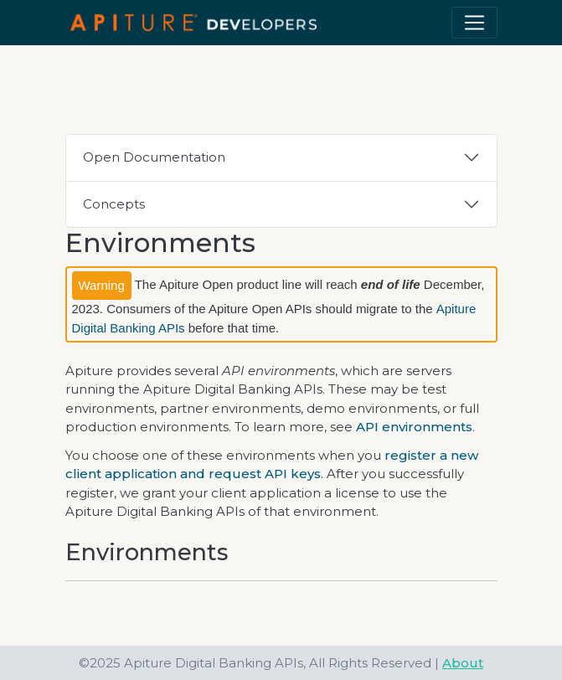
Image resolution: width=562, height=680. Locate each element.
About (462, 663)
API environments (414, 427)
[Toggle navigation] (474, 23)
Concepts (114, 204)
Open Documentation (154, 157)
